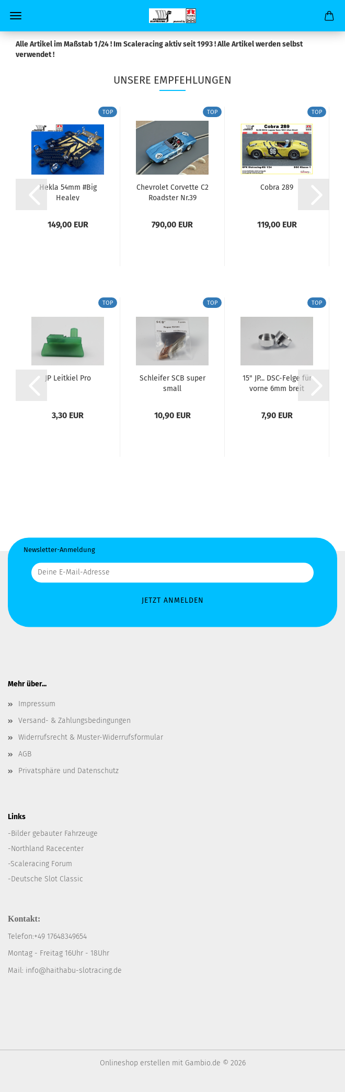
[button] (31, 194)
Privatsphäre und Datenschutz (68, 770)
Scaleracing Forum (41, 863)
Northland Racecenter (47, 848)
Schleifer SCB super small (172, 383)
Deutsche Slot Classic (47, 879)
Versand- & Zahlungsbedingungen (74, 720)
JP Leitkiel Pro (68, 378)
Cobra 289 (276, 187)
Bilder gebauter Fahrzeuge (54, 833)
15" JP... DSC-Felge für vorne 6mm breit (277, 383)
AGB (24, 754)
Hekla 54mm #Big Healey (68, 192)
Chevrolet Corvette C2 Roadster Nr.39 (172, 192)
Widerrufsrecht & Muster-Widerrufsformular (90, 737)
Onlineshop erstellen (135, 1063)
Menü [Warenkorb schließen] (15, 15)
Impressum (36, 703)
